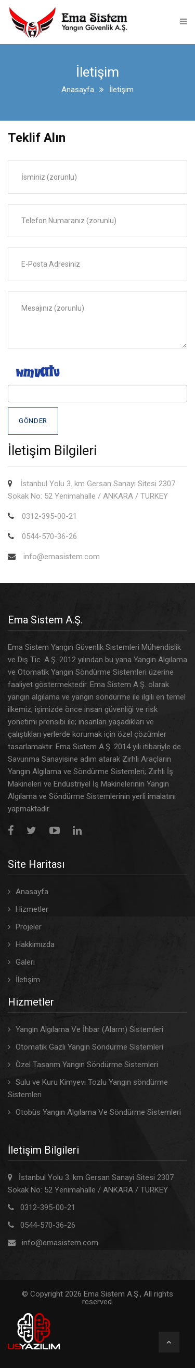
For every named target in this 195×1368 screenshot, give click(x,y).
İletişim (28, 979)
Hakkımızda (35, 944)
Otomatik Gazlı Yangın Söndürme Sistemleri (89, 1047)
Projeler (29, 927)
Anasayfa (77, 89)
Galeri (25, 962)
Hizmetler (32, 909)
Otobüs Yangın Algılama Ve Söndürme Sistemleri (98, 1112)
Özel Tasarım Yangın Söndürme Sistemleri (87, 1064)
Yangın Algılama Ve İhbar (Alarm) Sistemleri (89, 1029)
